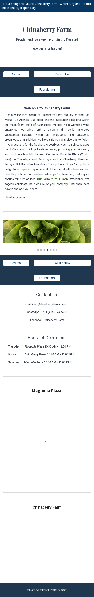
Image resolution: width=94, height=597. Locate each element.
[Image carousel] (47, 235)
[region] (47, 6)
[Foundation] (47, 89)
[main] (47, 39)
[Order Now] (62, 74)
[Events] (16, 74)
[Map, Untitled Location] (47, 545)
